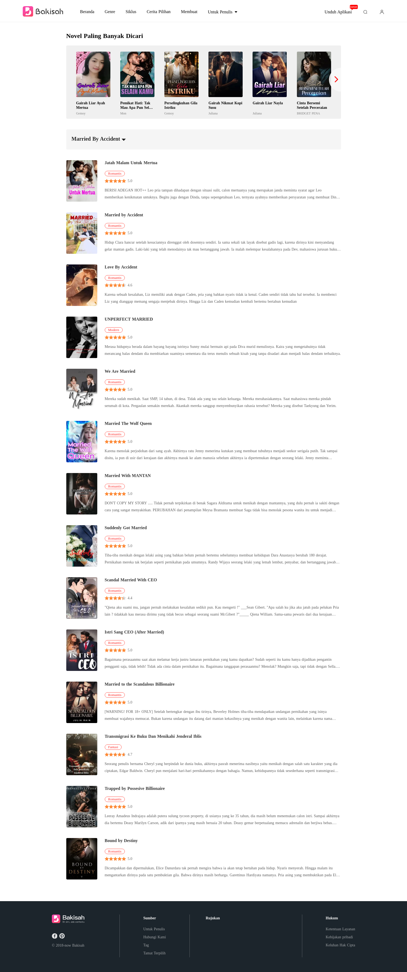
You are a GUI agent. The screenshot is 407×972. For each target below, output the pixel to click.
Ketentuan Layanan (340, 929)
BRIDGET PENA (308, 113)
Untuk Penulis (154, 929)
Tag (146, 945)
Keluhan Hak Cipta (340, 945)
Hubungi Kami (154, 937)
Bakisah (78, 945)
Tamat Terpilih (154, 953)
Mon (123, 113)
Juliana (213, 113)
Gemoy (81, 113)
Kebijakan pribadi (339, 937)
